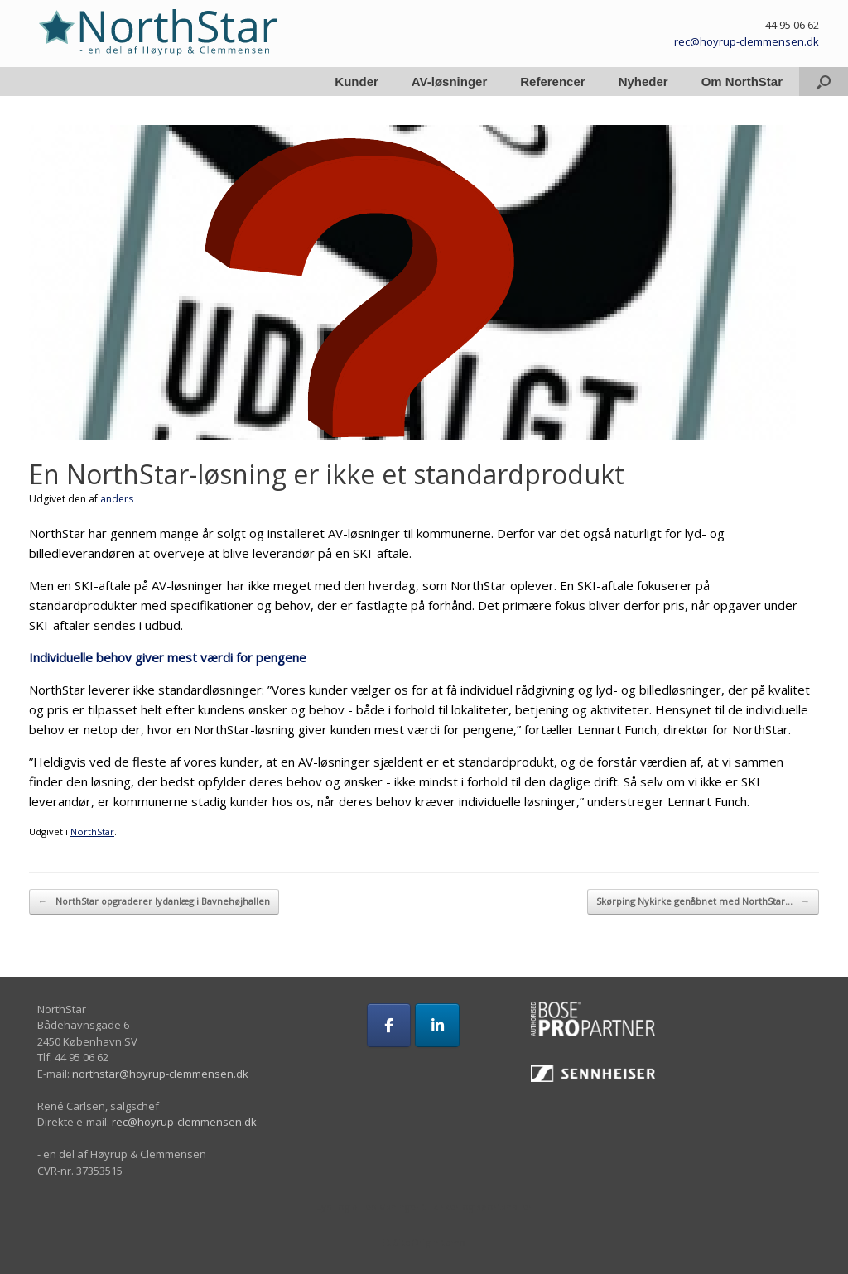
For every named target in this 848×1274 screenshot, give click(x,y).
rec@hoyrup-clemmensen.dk (746, 41)
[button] (823, 81)
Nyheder (643, 82)
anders (116, 499)
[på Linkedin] (437, 1025)
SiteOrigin (416, 1242)
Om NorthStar (742, 82)
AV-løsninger (449, 82)
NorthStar (92, 831)
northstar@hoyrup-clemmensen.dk (160, 1073)
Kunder (356, 82)
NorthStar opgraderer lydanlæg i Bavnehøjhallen (154, 902)
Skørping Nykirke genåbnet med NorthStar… (703, 902)
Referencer (552, 82)
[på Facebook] (389, 1025)
